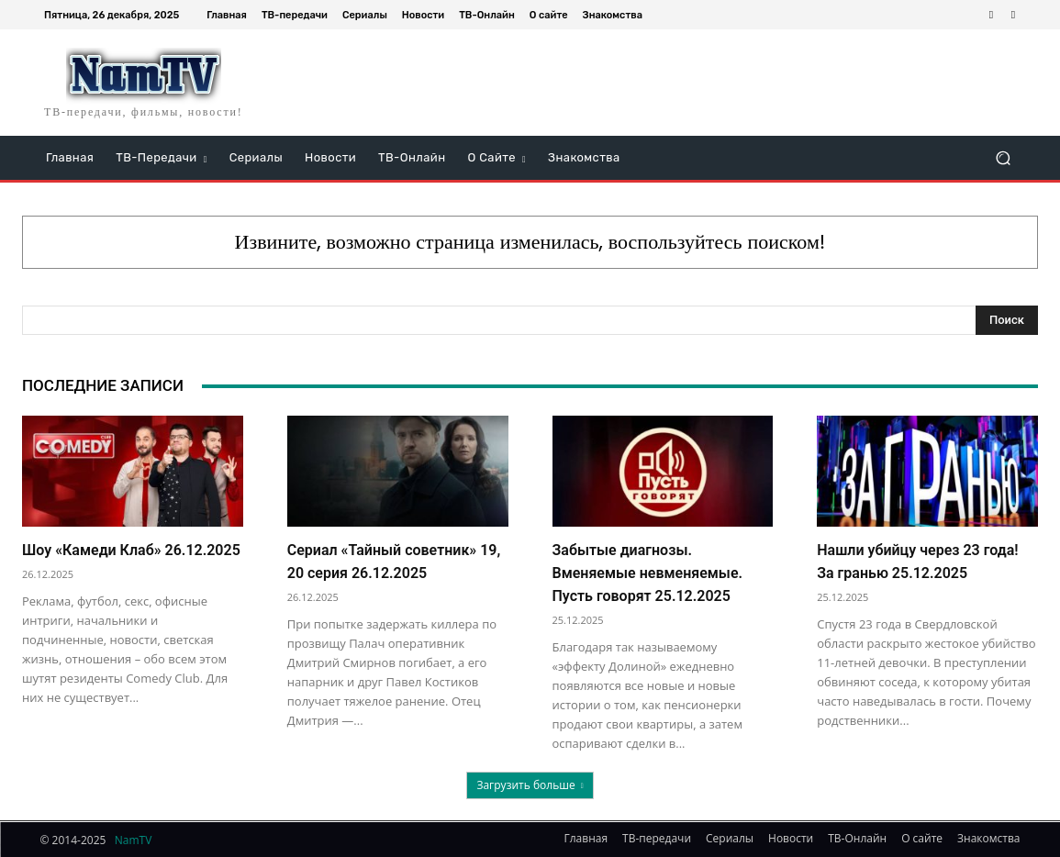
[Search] (1007, 320)
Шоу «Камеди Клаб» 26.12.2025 (131, 550)
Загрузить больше (529, 785)
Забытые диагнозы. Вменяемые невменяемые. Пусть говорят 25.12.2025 (647, 573)
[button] (1002, 158)
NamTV (133, 840)
